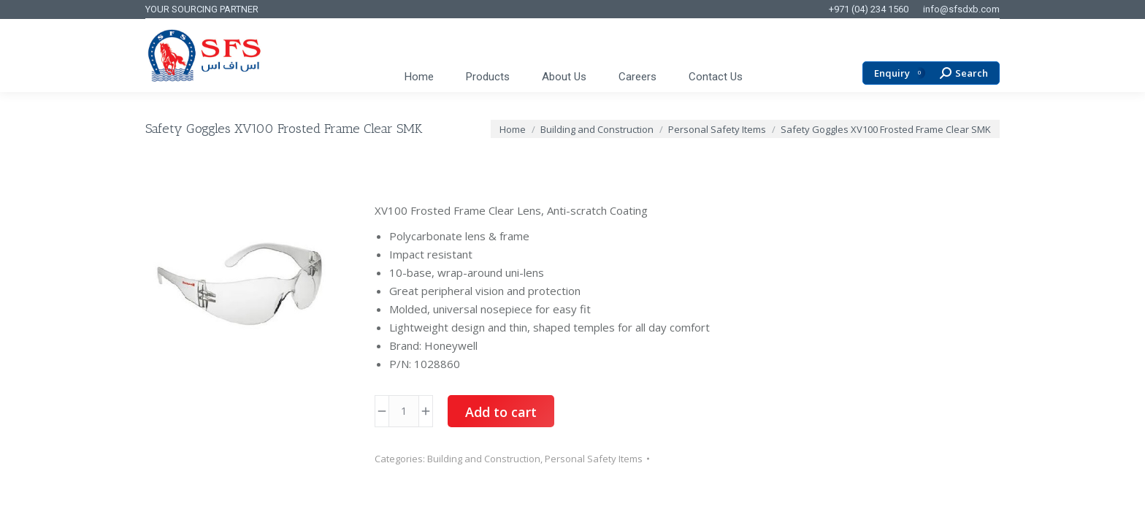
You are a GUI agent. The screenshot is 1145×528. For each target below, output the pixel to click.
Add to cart (501, 412)
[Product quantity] (403, 411)
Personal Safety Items (594, 458)
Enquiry (899, 73)
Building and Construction (483, 458)
